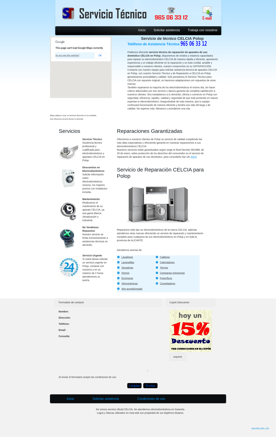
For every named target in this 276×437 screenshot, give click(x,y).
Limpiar (134, 385)
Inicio (142, 30)
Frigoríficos (166, 278)
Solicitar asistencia (167, 30)
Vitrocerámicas (129, 283)
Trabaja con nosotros (202, 30)
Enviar (150, 385)
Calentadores (167, 262)
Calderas (165, 257)
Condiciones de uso (151, 399)
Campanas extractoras (172, 273)
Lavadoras (127, 257)
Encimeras (127, 278)
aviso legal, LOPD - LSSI (260, 428)
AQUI (194, 156)
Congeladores (167, 283)
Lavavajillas (127, 262)
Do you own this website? (67, 55)
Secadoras (127, 267)
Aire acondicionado (131, 288)
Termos (164, 267)
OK (100, 55)
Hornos (125, 273)
